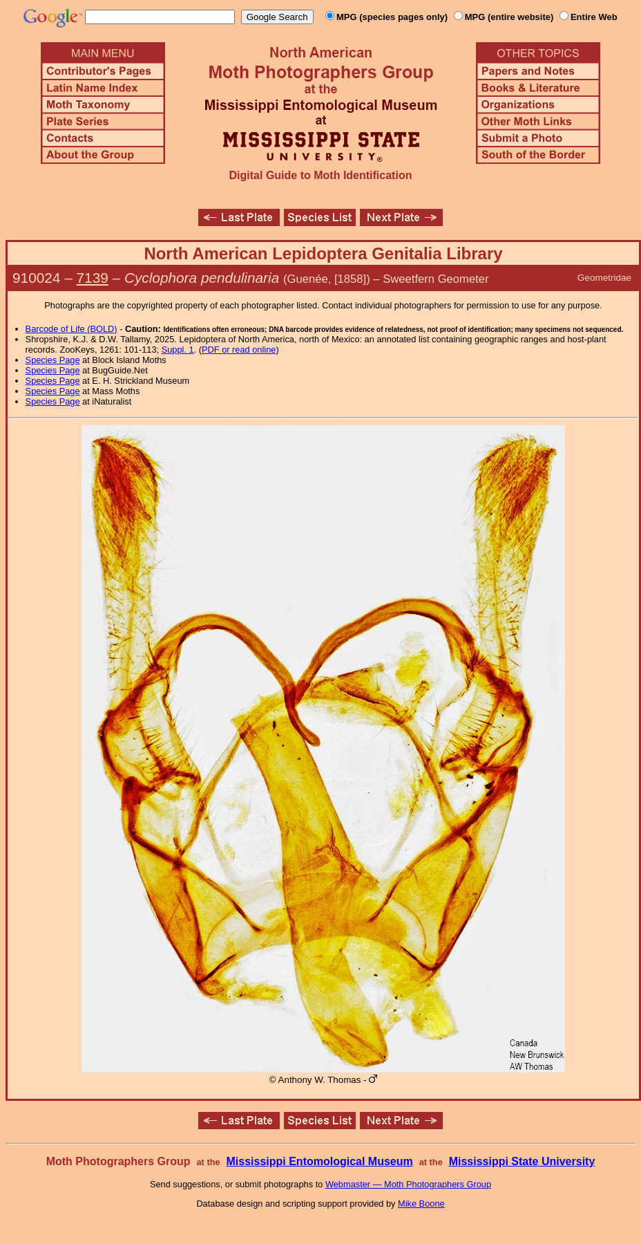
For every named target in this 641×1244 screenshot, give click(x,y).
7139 (92, 278)
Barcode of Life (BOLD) (71, 329)
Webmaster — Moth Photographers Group (408, 1184)
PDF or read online (239, 349)
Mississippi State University (522, 1161)
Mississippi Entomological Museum (319, 1161)
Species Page (53, 360)
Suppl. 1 (178, 349)
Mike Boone (421, 1203)
